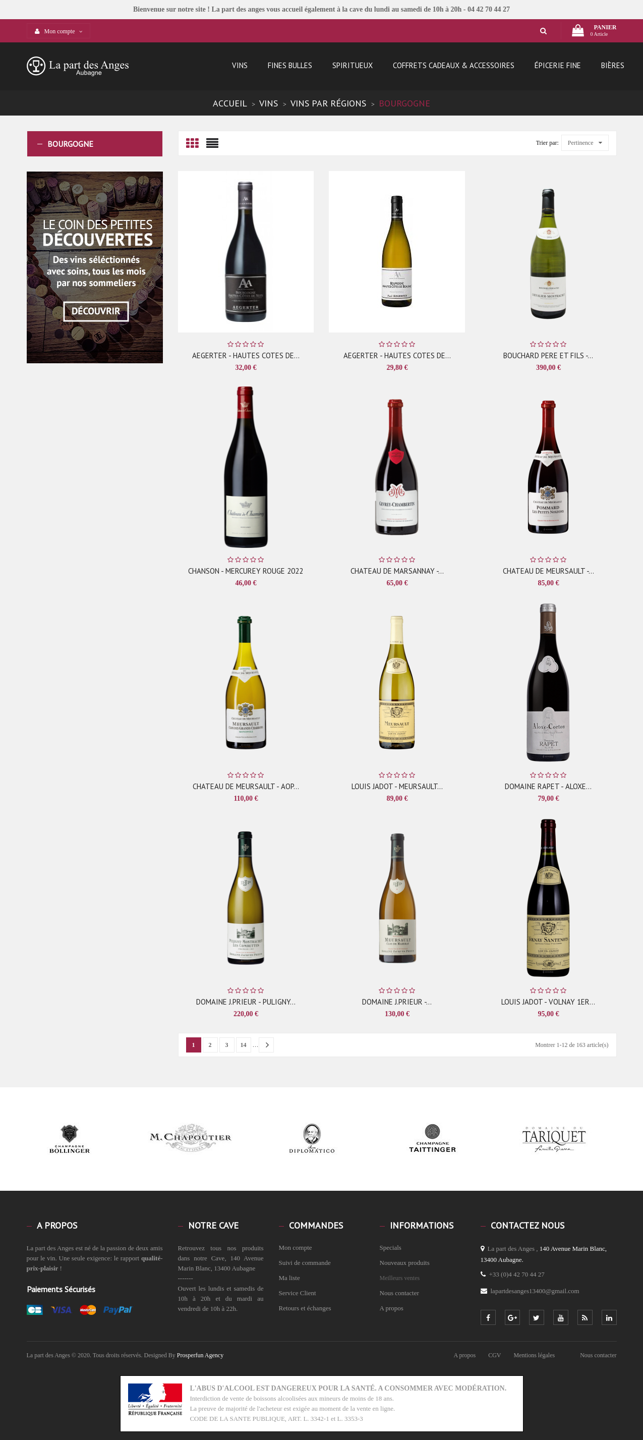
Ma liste (289, 1278)
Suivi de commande (305, 1262)
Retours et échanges (305, 1308)
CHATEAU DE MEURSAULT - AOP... (246, 786)
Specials (390, 1247)
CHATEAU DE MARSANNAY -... (397, 571)
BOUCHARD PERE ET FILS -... (548, 355)
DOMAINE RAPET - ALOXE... (548, 786)
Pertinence (585, 142)
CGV (494, 1355)
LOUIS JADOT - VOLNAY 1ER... (548, 1002)
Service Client (297, 1293)
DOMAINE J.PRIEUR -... (397, 1002)
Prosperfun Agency (200, 1355)
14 (244, 1044)
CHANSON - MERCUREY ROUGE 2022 (245, 571)
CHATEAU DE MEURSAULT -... (548, 571)
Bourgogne (70, 144)
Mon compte (295, 1247)
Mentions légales (534, 1355)
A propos (391, 1308)
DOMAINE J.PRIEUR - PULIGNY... (246, 1002)
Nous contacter (399, 1293)
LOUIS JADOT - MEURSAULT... (397, 786)
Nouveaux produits (405, 1262)
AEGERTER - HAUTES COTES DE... (246, 355)
